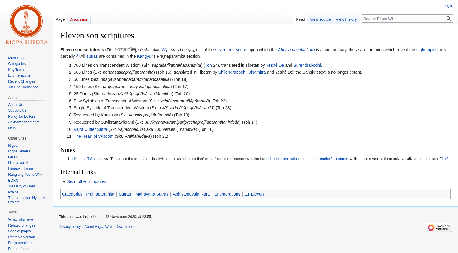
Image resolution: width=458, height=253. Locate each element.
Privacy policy (70, 227)
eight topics (427, 49)
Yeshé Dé (275, 65)
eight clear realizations (283, 158)
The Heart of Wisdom (93, 136)
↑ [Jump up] (72, 158)
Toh (208, 65)
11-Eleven (254, 194)
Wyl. (165, 49)
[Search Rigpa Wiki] (407, 18)
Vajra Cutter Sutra (90, 129)
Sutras (125, 194)
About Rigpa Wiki (98, 227)
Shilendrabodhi (232, 72)
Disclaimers (125, 227)
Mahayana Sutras (151, 194)
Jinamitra (257, 72)
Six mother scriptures (86, 181)
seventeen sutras (231, 49)
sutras (92, 56)
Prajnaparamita (100, 194)
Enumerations (227, 194)
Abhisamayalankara (296, 49)
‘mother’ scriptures (333, 158)
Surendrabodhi (307, 65)
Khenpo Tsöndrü (87, 158)
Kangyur (145, 56)
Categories (72, 194)
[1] (78, 55)
